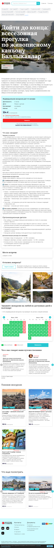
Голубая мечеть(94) (35, 9)
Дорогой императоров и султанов (40, 411)
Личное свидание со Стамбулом (13, 493)
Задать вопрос (9, 266)
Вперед (52, 365)
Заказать (38, 345)
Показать (14, 364)
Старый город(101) (24, 9)
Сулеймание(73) (46, 9)
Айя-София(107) (14, 9)
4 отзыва (5, 67)
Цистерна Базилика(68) (7, 11)
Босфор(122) (5, 9)
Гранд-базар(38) (20, 14)
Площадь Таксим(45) (43, 11)
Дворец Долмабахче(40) (8, 14)
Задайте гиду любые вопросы (23, 125)
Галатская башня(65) (20, 11)
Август (38, 317)
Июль (12, 317)
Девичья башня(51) (31, 11)
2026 (16, 317)
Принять (50, 546)
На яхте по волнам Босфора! (38, 493)
